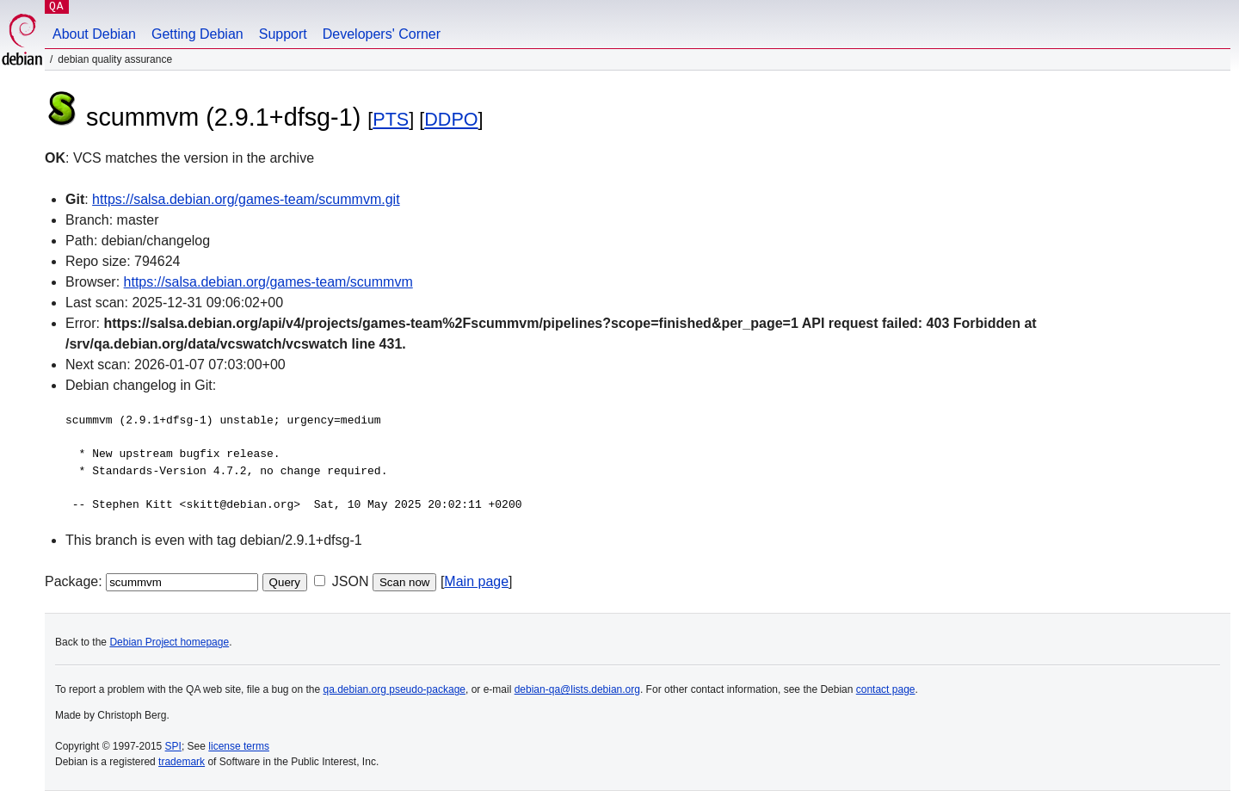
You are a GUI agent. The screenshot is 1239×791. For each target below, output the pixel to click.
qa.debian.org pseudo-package (394, 689)
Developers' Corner (382, 34)
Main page (476, 581)
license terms (238, 746)
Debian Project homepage (169, 642)
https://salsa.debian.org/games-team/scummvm (268, 282)
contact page (885, 689)
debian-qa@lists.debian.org (577, 689)
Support (283, 34)
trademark (181, 762)
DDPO (451, 119)
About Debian (94, 34)
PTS (391, 119)
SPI (173, 746)
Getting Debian (197, 34)
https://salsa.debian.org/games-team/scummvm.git (245, 199)
